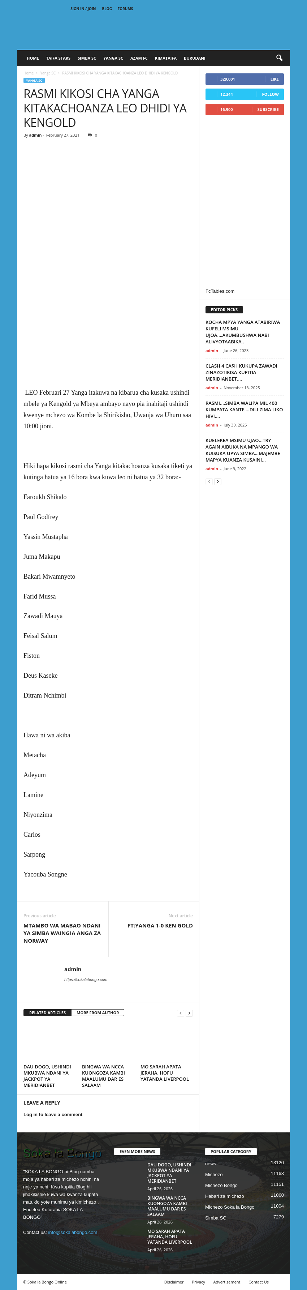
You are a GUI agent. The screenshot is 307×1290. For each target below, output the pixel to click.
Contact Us (258, 1282)
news (210, 1163)
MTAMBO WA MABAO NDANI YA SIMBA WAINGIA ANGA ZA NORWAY (62, 933)
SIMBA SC (87, 58)
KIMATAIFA (166, 58)
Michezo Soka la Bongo (230, 1207)
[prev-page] (180, 1013)
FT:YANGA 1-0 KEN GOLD (160, 925)
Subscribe (268, 109)
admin (35, 135)
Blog (107, 8)
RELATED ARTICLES (47, 1012)
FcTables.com (220, 291)
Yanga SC (48, 73)
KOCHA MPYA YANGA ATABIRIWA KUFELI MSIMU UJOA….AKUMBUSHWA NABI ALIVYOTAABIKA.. (243, 332)
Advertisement (227, 1282)
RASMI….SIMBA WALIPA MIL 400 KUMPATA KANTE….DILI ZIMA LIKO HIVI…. (244, 409)
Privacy (198, 1282)
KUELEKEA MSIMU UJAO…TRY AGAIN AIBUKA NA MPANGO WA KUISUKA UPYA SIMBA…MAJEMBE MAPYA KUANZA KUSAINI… (243, 450)
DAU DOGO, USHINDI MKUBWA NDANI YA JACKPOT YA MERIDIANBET (47, 1075)
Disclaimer (174, 1282)
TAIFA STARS (58, 58)
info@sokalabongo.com (72, 1232)
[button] (279, 58)
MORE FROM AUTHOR (98, 1012)
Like (275, 79)
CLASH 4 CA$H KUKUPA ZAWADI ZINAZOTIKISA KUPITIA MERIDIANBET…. (241, 372)
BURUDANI (195, 58)
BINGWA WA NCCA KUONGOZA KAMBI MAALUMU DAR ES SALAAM (103, 1075)
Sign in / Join (83, 8)
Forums (125, 8)
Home (33, 58)
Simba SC (215, 1218)
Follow (270, 94)
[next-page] (189, 1013)
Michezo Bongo (221, 1185)
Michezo (213, 1174)
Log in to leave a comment (52, 1114)
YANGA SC (113, 58)
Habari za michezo (224, 1196)
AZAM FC (139, 58)
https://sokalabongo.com (85, 979)
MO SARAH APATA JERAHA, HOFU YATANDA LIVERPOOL (164, 1072)
